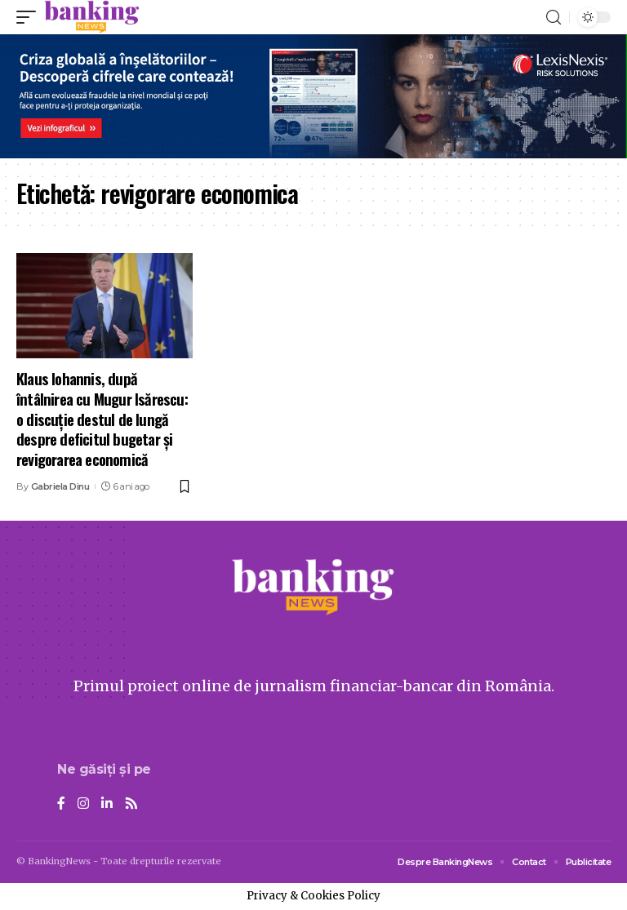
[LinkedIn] (107, 804)
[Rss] (131, 804)
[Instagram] (83, 804)
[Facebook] (61, 804)
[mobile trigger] (30, 17)
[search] (553, 17)
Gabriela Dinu (60, 486)
